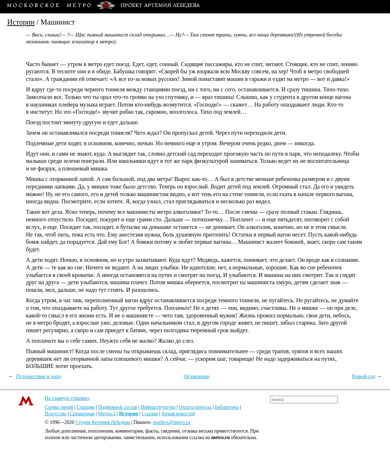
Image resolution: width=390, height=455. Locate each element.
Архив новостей (178, 413)
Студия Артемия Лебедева (102, 422)
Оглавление (196, 376)
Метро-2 (107, 413)
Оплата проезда (195, 407)
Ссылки (150, 413)
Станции (85, 407)
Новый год (363, 376)
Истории (21, 22)
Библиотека (227, 407)
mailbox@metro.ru (171, 422)
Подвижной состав (117, 407)
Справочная (82, 413)
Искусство (55, 413)
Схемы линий (59, 407)
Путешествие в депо (38, 376)
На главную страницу (67, 398)
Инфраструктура (158, 407)
